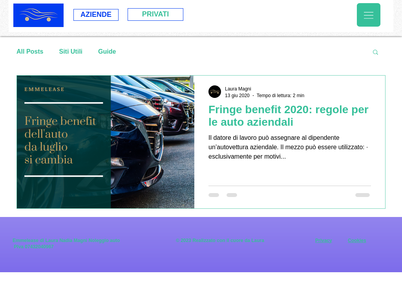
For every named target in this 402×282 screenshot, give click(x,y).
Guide (107, 51)
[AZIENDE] (96, 15)
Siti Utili (70, 51)
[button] (368, 15)
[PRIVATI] (155, 14)
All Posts (29, 51)
